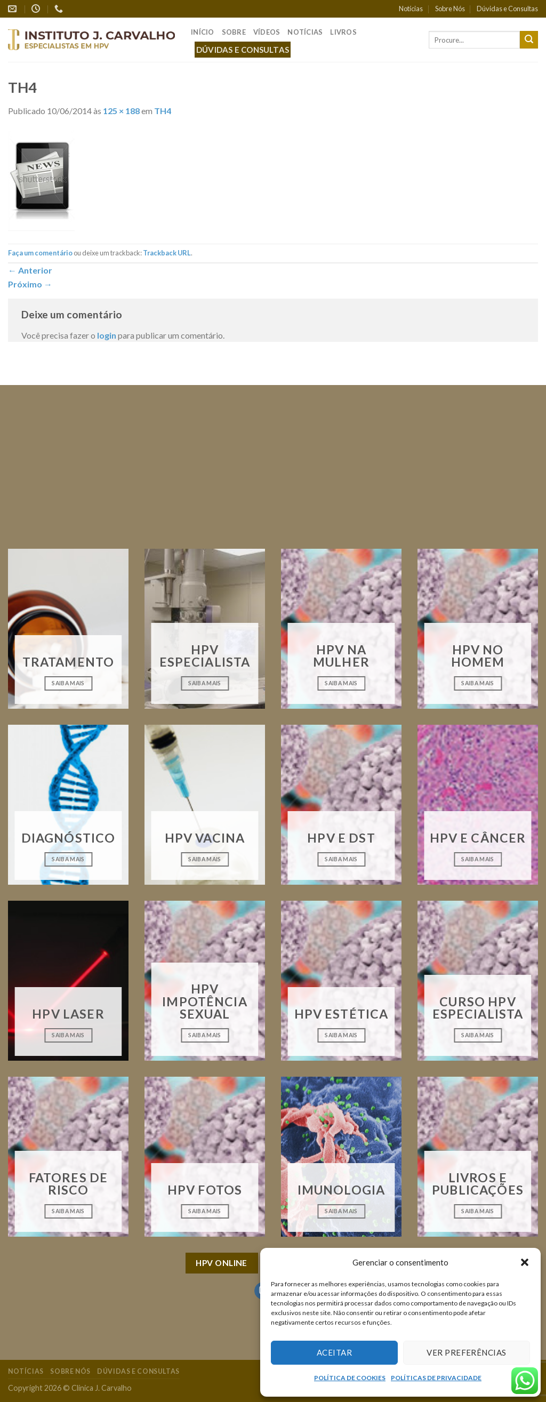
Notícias (411, 8)
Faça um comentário (40, 253)
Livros (343, 32)
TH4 (162, 111)
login (106, 335)
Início (202, 32)
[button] (524, 1262)
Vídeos (266, 32)
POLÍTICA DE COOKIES (350, 1378)
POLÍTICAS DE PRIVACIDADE (436, 1378)
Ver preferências (466, 1352)
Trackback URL (167, 253)
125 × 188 (121, 111)
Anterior (30, 270)
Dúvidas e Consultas (507, 8)
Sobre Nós (450, 8)
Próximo (30, 284)
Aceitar (334, 1352)
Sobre (234, 32)
